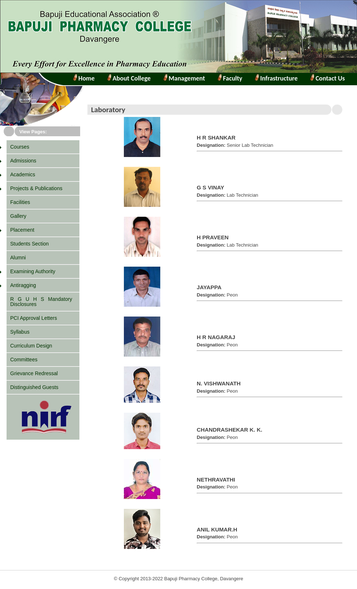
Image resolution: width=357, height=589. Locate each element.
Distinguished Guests (34, 387)
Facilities (20, 202)
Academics (22, 174)
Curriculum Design (31, 346)
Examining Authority (32, 271)
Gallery (18, 216)
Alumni (18, 257)
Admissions (23, 161)
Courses (19, 147)
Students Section (29, 244)
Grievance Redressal (34, 373)
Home (86, 78)
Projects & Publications (36, 188)
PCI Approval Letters (33, 318)
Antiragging (23, 285)
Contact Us (329, 78)
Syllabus (20, 332)
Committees (24, 359)
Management (186, 78)
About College (129, 78)
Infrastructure (278, 78)
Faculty (231, 78)
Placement (22, 230)
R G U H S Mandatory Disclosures (41, 301)
